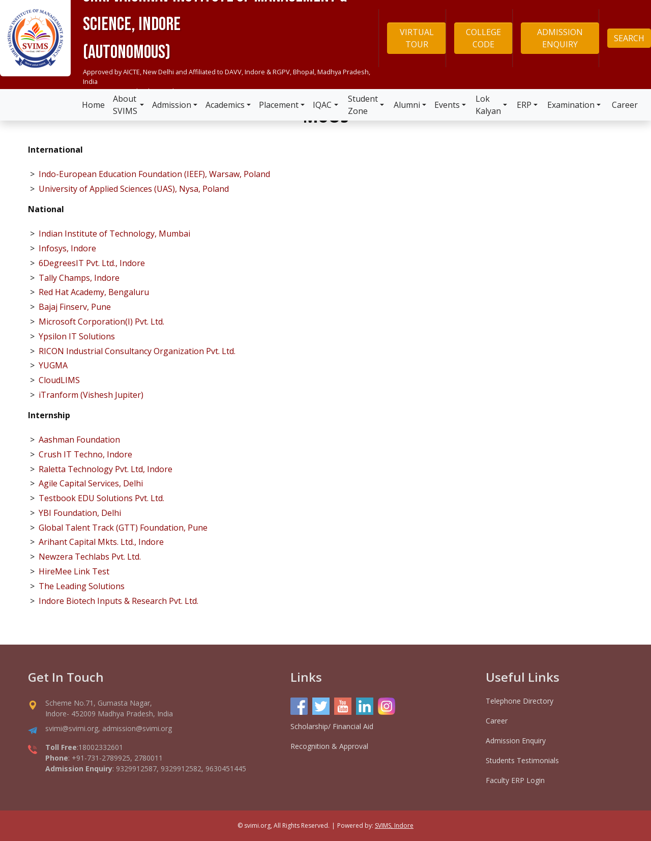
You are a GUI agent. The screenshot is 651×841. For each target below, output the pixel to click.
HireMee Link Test (74, 571)
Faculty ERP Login (515, 780)
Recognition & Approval (329, 746)
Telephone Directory (519, 701)
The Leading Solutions (82, 586)
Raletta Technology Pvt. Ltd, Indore (105, 469)
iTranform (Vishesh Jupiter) (91, 394)
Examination (571, 104)
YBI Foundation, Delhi (80, 512)
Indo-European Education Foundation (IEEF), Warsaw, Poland (154, 174)
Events (447, 104)
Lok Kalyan (488, 105)
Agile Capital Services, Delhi (91, 483)
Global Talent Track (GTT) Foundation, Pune (123, 527)
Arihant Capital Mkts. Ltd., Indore (101, 541)
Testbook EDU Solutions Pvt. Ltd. (101, 498)
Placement (279, 104)
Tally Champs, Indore (79, 277)
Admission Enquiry (516, 740)
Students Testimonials (522, 760)
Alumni (407, 104)
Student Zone (363, 105)
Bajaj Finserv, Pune (75, 306)
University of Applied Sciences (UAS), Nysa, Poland (134, 188)
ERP (524, 104)
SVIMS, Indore (394, 825)
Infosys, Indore (67, 248)
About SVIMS (125, 105)
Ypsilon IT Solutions (77, 336)
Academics (225, 104)
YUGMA (53, 365)
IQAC (322, 104)
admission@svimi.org (137, 728)
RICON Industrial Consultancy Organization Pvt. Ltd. (137, 351)
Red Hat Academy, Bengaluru (94, 292)
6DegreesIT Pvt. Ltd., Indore (92, 263)
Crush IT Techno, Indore (85, 454)
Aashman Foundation (79, 439)
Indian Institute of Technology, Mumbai (114, 233)
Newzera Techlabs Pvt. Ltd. (90, 556)
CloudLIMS (59, 380)
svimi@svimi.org (71, 728)
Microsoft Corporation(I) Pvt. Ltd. (101, 321)
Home (93, 104)
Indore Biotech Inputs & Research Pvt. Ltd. (118, 600)
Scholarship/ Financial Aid (331, 726)
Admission (171, 104)
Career (625, 104)
